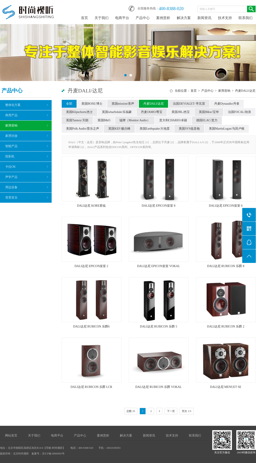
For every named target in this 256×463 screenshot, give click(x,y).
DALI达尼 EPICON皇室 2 (91, 266)
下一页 (171, 411)
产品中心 (143, 18)
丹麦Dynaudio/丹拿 (226, 103)
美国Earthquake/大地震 (155, 128)
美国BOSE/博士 (91, 103)
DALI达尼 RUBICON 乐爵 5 (158, 326)
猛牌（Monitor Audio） (134, 120)
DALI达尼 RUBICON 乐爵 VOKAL (158, 387)
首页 (84, 18)
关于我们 (102, 18)
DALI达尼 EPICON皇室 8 (158, 205)
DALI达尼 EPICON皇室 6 (226, 205)
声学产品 (11, 177)
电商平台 (122, 18)
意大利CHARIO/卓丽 (173, 120)
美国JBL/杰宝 (181, 112)
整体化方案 (13, 105)
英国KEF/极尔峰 (119, 128)
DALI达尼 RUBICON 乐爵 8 (225, 266)
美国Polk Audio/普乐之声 (82, 128)
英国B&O (104, 120)
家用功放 (11, 135)
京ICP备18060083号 (53, 453)
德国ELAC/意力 (206, 120)
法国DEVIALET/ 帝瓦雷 (189, 103)
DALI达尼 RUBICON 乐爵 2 (225, 326)
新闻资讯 (204, 18)
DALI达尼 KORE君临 (91, 205)
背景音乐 (11, 197)
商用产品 (11, 115)
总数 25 (130, 411)
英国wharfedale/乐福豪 (117, 112)
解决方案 (184, 18)
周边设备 (11, 187)
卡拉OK (10, 166)
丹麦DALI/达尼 (245, 90)
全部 (69, 103)
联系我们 (245, 18)
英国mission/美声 (123, 103)
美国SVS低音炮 (189, 128)
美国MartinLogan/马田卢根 (226, 128)
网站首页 (11, 435)
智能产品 (11, 146)
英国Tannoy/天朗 (77, 120)
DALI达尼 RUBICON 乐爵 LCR (91, 387)
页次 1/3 (186, 411)
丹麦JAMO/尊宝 (151, 112)
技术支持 (225, 18)
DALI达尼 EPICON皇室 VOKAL (158, 266)
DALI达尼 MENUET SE (225, 387)
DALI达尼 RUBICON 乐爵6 (91, 326)
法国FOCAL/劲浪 (239, 112)
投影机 (9, 156)
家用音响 (11, 125)
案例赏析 (163, 18)
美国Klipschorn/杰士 (79, 112)
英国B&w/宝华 (209, 112)
